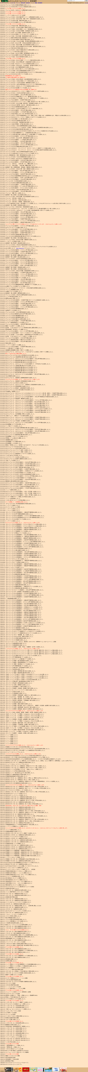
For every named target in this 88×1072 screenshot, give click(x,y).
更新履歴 (40, 2)
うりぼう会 (12, 2)
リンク (32, 2)
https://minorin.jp (20, 248)
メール (86, 2)
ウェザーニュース (4, 2)
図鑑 (36, 2)
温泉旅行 (28, 2)
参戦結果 (23, 2)
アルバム (18, 2)
